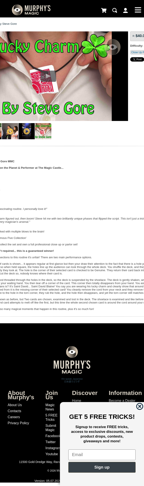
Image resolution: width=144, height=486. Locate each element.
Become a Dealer (122, 400)
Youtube (51, 454)
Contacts (14, 411)
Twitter (50, 442)
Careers (14, 417)
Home (76, 400)
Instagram (53, 448)
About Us (15, 405)
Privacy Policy (18, 423)
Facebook (53, 436)
